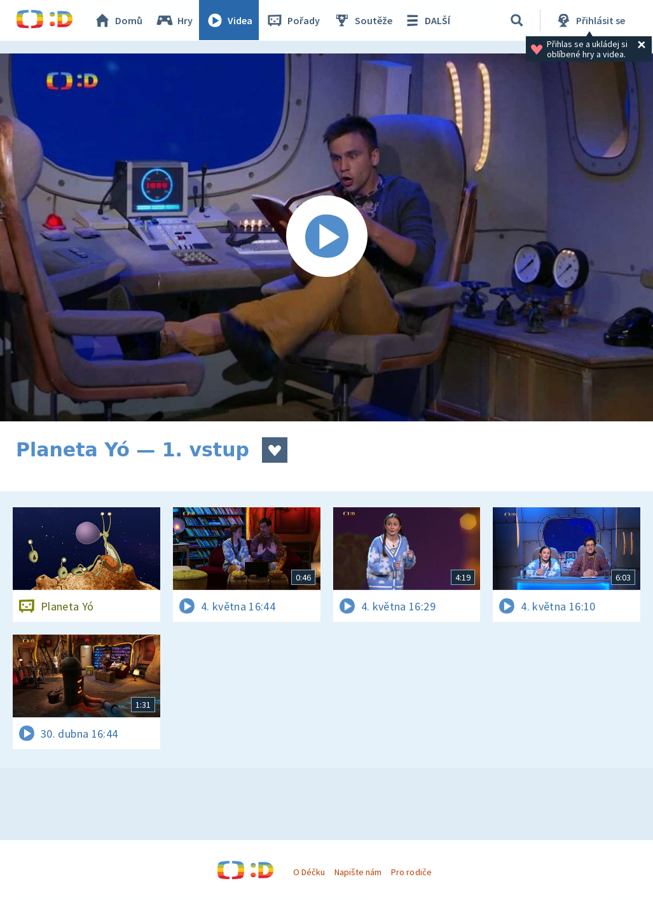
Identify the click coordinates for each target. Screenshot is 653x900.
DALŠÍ (427, 20)
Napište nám (357, 872)
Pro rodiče (411, 872)
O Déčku (309, 872)
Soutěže (363, 20)
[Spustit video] (326, 237)
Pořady (293, 20)
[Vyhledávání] (517, 20)
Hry (174, 20)
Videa (229, 20)
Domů (118, 20)
